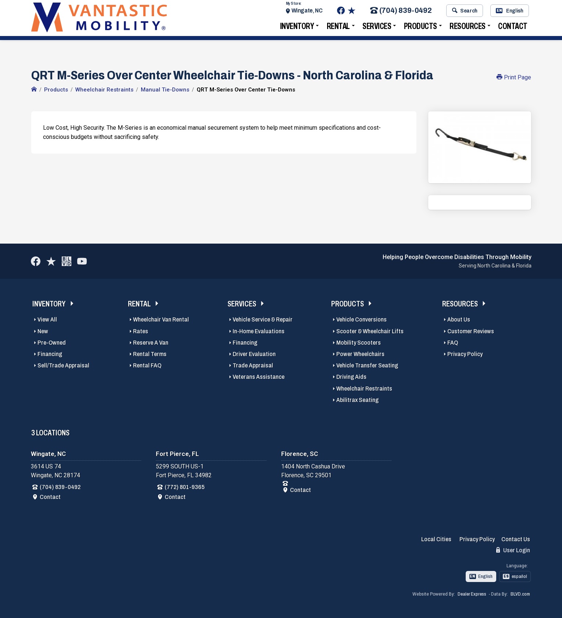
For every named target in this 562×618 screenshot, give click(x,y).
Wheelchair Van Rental (161, 319)
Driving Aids (351, 377)
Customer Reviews (470, 331)
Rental (338, 27)
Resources (468, 27)
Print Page (514, 77)
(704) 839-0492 (401, 12)
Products (420, 27)
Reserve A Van (150, 342)
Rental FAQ (147, 365)
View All (47, 319)
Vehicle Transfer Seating (367, 365)
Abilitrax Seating (357, 400)
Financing (49, 354)
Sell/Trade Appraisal (63, 365)
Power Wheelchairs (360, 354)
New (42, 331)
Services (376, 27)
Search (464, 12)
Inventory (297, 27)
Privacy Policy (465, 354)
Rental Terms (150, 354)
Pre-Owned (51, 342)
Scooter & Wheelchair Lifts (370, 331)
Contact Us (515, 539)
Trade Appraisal (253, 365)
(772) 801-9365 (185, 487)
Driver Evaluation (254, 354)
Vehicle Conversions (361, 319)
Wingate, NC (307, 12)
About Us (458, 319)
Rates (140, 331)
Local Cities (436, 539)
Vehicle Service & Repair (263, 319)
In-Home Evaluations (258, 331)
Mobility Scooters (358, 342)
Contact (512, 27)
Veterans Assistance (258, 377)
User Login (513, 550)
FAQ (452, 342)
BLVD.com (520, 594)
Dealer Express (472, 594)
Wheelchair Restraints (364, 388)
